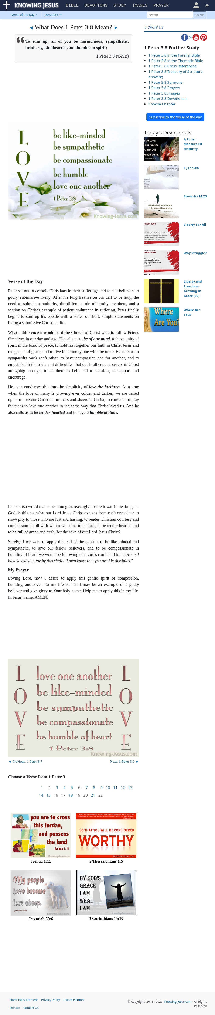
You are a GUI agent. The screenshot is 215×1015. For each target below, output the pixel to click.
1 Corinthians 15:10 (106, 918)
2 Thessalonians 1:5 (106, 861)
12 (122, 787)
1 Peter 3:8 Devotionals (167, 98)
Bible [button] (72, 5)
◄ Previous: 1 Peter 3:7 (25, 761)
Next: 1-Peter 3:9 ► (124, 761)
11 (115, 787)
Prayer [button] (161, 5)
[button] (196, 5)
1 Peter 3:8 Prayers (164, 87)
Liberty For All (195, 224)
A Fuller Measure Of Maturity (193, 144)
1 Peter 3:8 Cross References (172, 66)
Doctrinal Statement (24, 1000)
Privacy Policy (50, 1000)
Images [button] (139, 5)
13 (130, 787)
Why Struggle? (195, 253)
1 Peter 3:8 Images (164, 93)
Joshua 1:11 (41, 861)
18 (70, 795)
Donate (15, 1008)
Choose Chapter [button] (161, 104)
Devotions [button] (96, 5)
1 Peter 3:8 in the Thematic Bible (175, 60)
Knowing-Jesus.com (177, 1001)
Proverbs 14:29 (195, 196)
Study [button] (119, 5)
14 (41, 795)
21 (93, 795)
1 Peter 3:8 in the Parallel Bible (174, 55)
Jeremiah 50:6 (40, 919)
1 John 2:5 (191, 167)
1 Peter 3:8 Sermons (165, 82)
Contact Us (30, 1008)
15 (48, 795)
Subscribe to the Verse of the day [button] (175, 117)
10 (108, 787)
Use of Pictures (73, 1000)
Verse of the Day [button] (23, 15)
